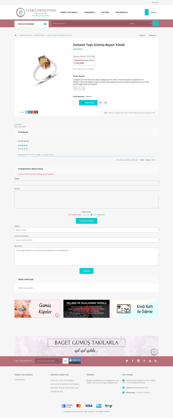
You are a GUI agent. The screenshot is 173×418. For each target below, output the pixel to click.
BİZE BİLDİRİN (20, 127)
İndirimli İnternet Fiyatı (84, 60)
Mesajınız (18, 246)
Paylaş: (22, 112)
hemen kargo (23, 288)
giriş (105, 382)
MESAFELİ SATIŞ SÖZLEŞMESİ (62, 380)
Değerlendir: (87, 212)
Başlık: (17, 179)
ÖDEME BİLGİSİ (56, 391)
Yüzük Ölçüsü (79, 76)
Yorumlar (18, 124)
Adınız (17, 226)
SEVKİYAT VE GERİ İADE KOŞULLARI (64, 388)
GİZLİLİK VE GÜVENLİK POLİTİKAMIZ (64, 384)
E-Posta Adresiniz (21, 236)
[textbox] (90, 23)
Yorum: (17, 189)
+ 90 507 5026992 (143, 392)
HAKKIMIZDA (19, 379)
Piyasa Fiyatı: (79, 56)
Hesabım (155, 2)
